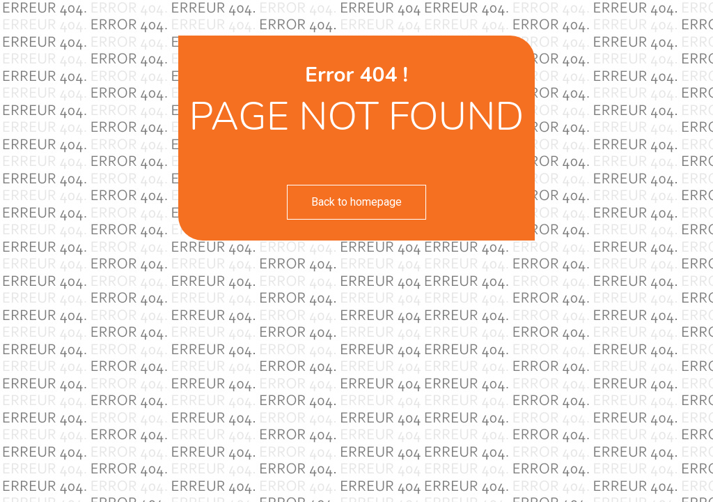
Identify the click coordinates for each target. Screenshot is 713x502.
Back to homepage (356, 201)
